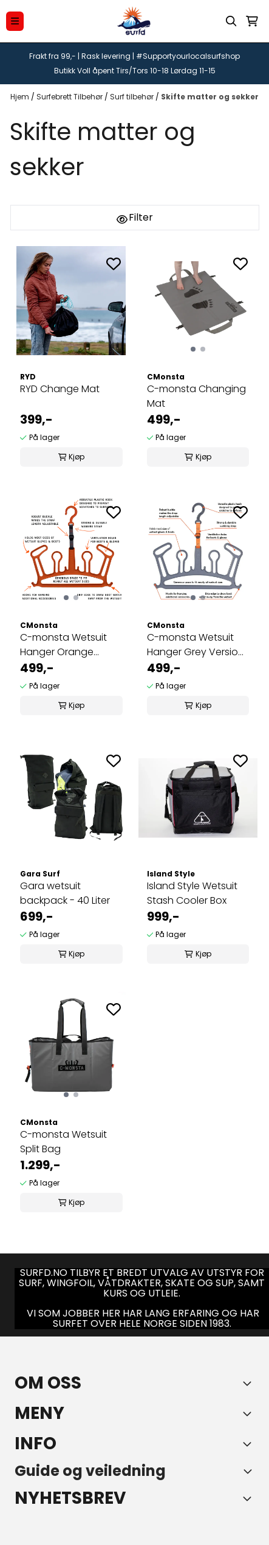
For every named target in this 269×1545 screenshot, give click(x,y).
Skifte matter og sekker (210, 97)
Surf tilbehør (132, 97)
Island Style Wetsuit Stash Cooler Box (192, 893)
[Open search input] (231, 21)
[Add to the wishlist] (113, 263)
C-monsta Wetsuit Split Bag (63, 1141)
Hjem (20, 97)
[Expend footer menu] (249, 1413)
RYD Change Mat (60, 389)
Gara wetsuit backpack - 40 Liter (65, 893)
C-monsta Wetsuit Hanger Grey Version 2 (195, 644)
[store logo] (134, 21)
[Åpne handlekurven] (252, 21)
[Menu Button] (15, 21)
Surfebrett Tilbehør (70, 97)
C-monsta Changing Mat (196, 396)
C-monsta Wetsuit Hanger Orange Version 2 (63, 644)
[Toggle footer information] (249, 1383)
